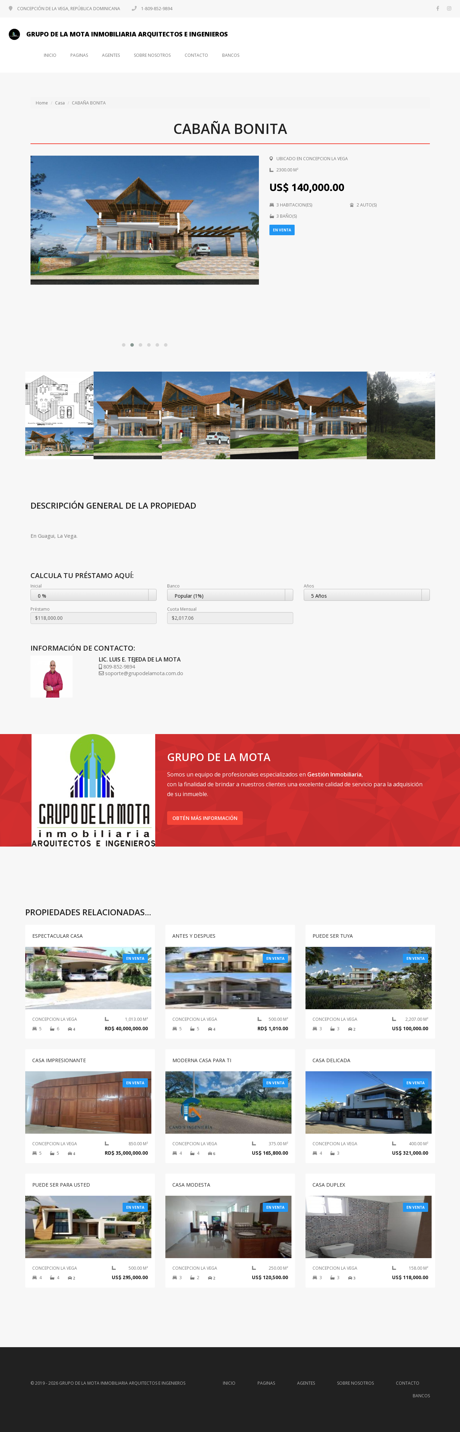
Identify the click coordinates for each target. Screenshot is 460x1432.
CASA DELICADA (331, 1060)
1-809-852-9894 (152, 9)
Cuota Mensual (182, 609)
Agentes (111, 55)
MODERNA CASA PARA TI (201, 1060)
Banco (173, 586)
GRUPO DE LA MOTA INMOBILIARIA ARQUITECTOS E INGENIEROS (118, 34)
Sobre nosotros (152, 55)
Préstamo (40, 609)
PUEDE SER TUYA (333, 935)
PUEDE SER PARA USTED (61, 1184)
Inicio (50, 55)
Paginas (79, 55)
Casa (60, 103)
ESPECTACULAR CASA (57, 935)
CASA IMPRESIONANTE (59, 1060)
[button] (123, 344)
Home (42, 103)
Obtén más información (205, 818)
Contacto (196, 55)
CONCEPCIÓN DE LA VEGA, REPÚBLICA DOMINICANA (65, 9)
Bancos (230, 55)
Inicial (36, 586)
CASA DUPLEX (329, 1184)
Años (309, 586)
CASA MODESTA (191, 1184)
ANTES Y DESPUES (193, 935)
